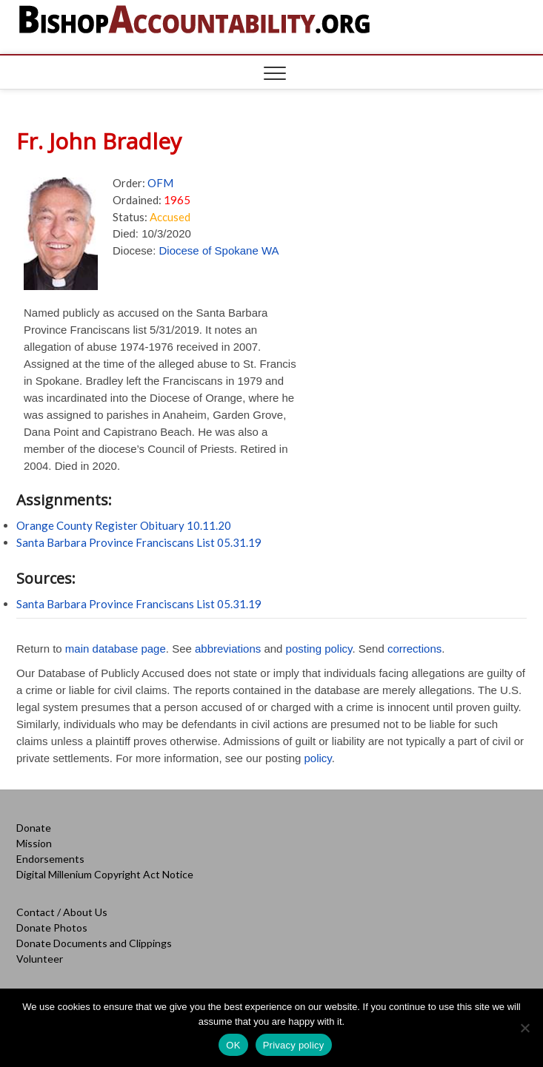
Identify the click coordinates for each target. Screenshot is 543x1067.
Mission (34, 843)
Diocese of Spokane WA (219, 250)
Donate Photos (51, 927)
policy (318, 758)
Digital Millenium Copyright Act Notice (104, 874)
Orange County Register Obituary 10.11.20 (123, 525)
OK (233, 1045)
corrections (414, 648)
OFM (160, 182)
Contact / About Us (61, 912)
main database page (115, 648)
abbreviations (228, 648)
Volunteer (39, 958)
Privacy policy (293, 1045)
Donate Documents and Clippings (94, 943)
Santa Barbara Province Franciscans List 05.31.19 (138, 542)
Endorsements (50, 858)
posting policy (319, 648)
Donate (33, 827)
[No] (524, 1027)
